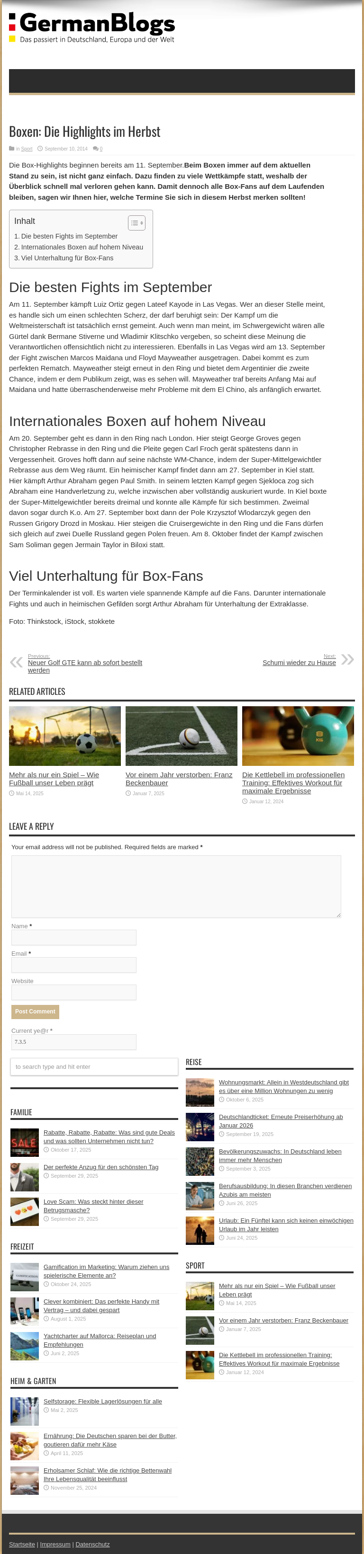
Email (19, 953)
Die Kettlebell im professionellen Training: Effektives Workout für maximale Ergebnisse (293, 783)
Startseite (22, 1544)
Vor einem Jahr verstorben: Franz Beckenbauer (283, 1320)
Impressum (55, 1544)
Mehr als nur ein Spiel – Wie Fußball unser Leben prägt (54, 779)
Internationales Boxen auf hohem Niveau (82, 247)
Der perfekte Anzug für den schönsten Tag (101, 1167)
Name (19, 926)
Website (22, 981)
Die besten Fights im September (69, 236)
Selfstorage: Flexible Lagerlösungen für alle (103, 1401)
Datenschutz (92, 1544)
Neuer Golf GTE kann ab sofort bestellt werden (86, 663)
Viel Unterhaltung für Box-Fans (67, 258)
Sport (27, 148)
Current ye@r (32, 1030)
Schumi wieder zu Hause (278, 659)
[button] (132, 223)
